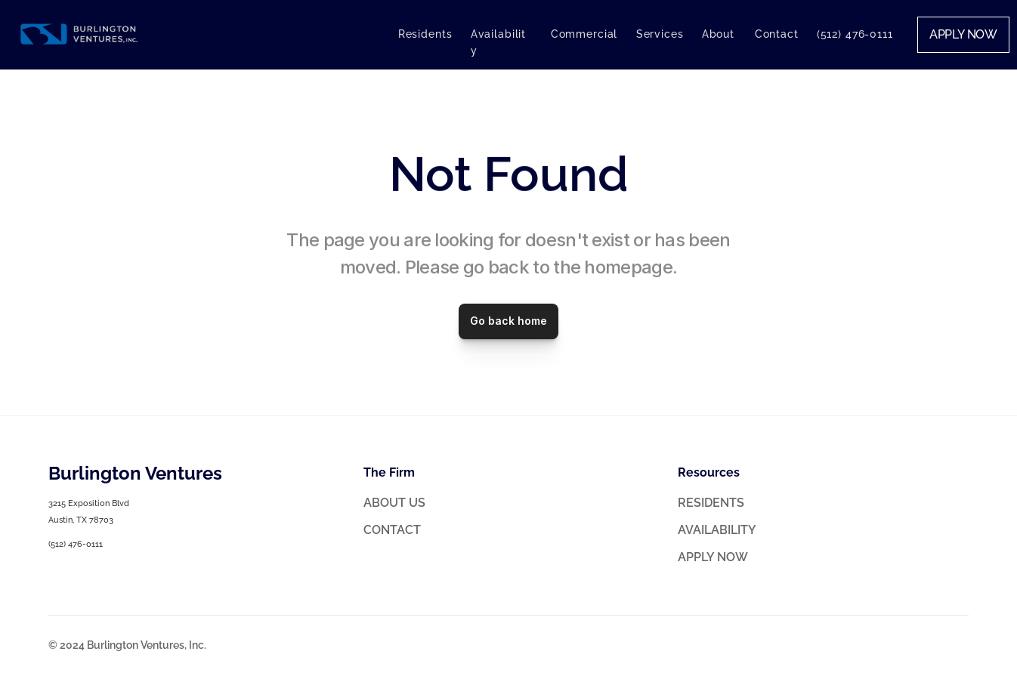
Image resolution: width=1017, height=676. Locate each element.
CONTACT (392, 530)
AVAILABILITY (717, 530)
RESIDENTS (711, 502)
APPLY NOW (713, 557)
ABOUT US (394, 502)
